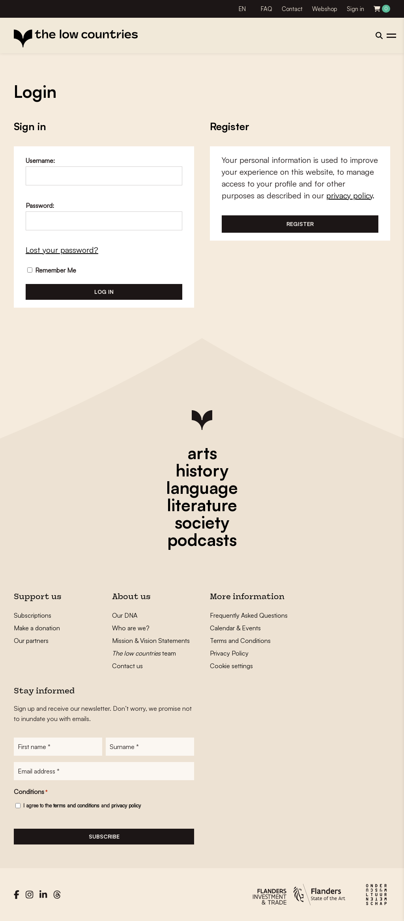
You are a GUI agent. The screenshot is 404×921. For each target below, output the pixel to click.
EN (242, 9)
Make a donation (37, 628)
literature (202, 505)
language (202, 487)
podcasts (202, 539)
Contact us (127, 666)
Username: (40, 160)
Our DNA (124, 615)
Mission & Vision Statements (151, 641)
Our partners (31, 641)
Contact (292, 9)
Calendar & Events (235, 628)
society (202, 522)
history (202, 470)
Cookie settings (231, 666)
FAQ (266, 9)
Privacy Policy (229, 653)
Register (300, 223)
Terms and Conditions (240, 641)
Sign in (355, 9)
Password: (40, 205)
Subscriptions (32, 615)
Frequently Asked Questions (249, 615)
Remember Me (51, 270)
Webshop (324, 9)
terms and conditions (76, 805)
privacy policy (349, 195)
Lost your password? (62, 250)
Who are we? (131, 628)
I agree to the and (82, 805)
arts (202, 453)
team (144, 653)
